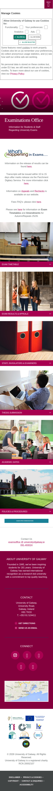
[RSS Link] (33, 666)
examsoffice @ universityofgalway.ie (26, 542)
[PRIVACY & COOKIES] (33, 777)
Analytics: (19, 32)
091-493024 (26, 545)
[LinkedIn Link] (21, 666)
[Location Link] (26, 699)
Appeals (25, 191)
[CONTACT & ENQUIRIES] (33, 781)
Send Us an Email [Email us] (28, 628)
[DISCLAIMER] (16, 777)
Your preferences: (34, 27)
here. (29, 166)
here (39, 202)
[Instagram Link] (15, 655)
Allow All (21, 37)
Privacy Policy (17, 74)
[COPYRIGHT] (14, 781)
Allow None (35, 37)
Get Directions (27, 623)
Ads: (33, 32)
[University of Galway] (15, 84)
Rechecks (39, 191)
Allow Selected (28, 42)
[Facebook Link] (27, 655)
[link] (26, 718)
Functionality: (11, 27)
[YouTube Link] (39, 655)
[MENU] (48, 4)
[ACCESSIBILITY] (26, 784)
